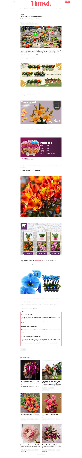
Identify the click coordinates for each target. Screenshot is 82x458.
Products (32, 8)
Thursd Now (23, 419)
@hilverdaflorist (45, 218)
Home (20, 8)
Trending (37, 8)
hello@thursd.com (45, 329)
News (56, 8)
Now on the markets (24, 386)
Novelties (30, 386)
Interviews (51, 8)
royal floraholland (23, 349)
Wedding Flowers (44, 8)
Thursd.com (41, 321)
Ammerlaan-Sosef (38, 260)
